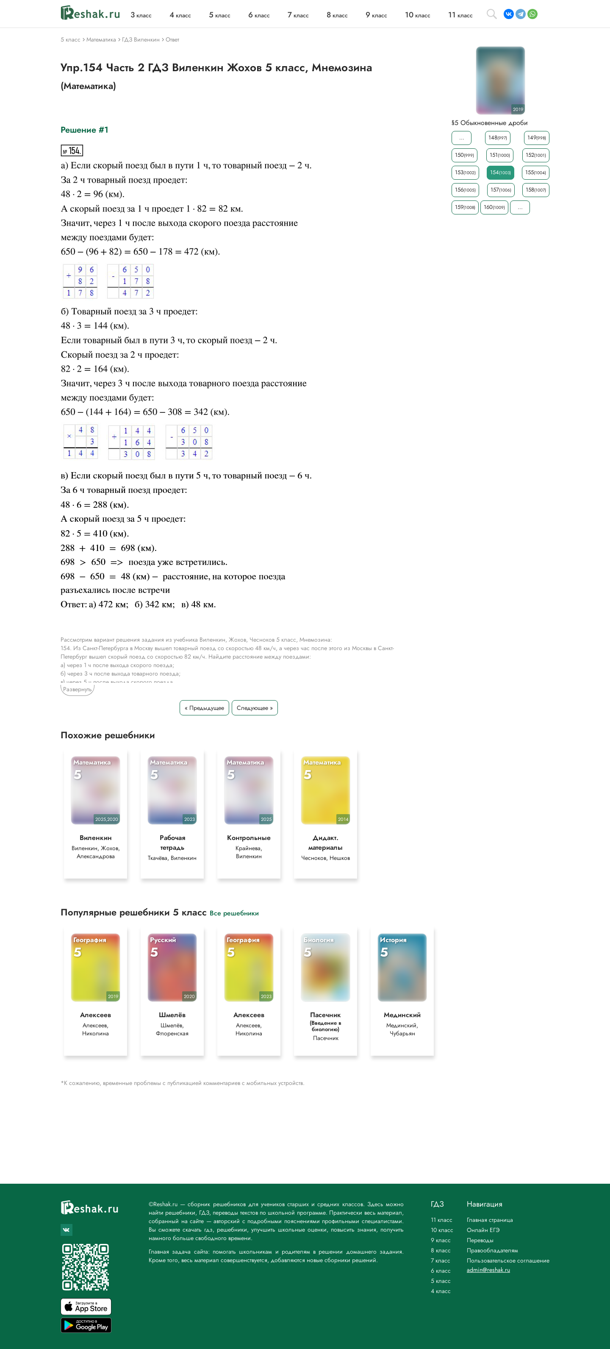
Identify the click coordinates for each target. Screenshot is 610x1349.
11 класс (441, 1219)
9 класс (441, 1240)
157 (501, 190)
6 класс (441, 1270)
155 (535, 172)
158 (536, 190)
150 (464, 155)
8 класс (441, 1250)
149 (536, 138)
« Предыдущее (204, 708)
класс (141, 15)
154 (500, 172)
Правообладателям (492, 1250)
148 (497, 138)
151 (500, 155)
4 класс (441, 1291)
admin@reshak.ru (488, 1270)
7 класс (440, 1260)
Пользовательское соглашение (508, 1260)
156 (465, 190)
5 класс (441, 1281)
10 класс (442, 1230)
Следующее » (255, 708)
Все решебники (234, 916)
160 (494, 207)
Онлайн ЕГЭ (483, 1230)
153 (465, 172)
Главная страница (490, 1219)
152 (536, 155)
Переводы (480, 1240)
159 (465, 207)
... (461, 138)
